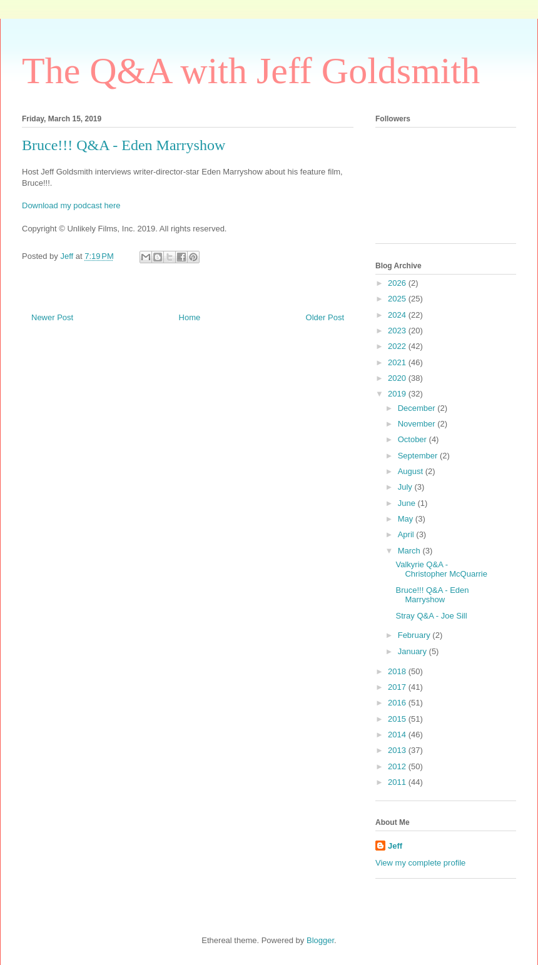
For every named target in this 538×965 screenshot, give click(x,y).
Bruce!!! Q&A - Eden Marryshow (432, 595)
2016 (398, 702)
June (408, 503)
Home (190, 317)
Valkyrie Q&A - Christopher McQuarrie (441, 569)
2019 (398, 393)
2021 (398, 362)
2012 (398, 766)
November (418, 423)
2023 (398, 330)
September (419, 455)
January (413, 651)
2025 (398, 298)
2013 (398, 750)
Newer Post (52, 317)
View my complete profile (420, 862)
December (418, 408)
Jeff (395, 846)
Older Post (325, 317)
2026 (398, 283)
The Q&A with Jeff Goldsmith (251, 70)
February (415, 635)
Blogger (320, 940)
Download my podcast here (71, 205)
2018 (398, 671)
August (411, 471)
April (407, 534)
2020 (398, 378)
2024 (398, 315)
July (406, 487)
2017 (398, 687)
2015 (398, 719)
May (406, 518)
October (413, 439)
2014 (398, 734)
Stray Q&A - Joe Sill (431, 615)
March (410, 550)
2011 (398, 782)
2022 (398, 346)
